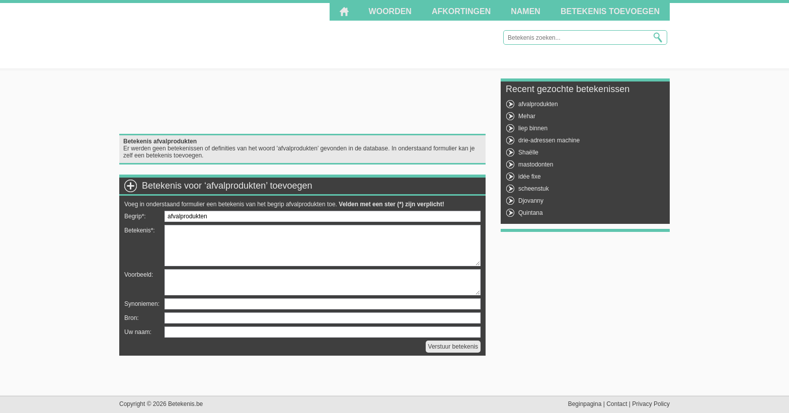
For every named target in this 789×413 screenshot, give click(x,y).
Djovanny (530, 200)
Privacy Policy (651, 403)
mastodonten (535, 164)
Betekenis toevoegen (610, 11)
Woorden (390, 11)
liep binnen (532, 128)
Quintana (530, 212)
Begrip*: (135, 216)
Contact (616, 403)
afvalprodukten (538, 104)
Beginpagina (585, 403)
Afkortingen (461, 11)
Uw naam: (137, 332)
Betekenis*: (139, 230)
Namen (525, 11)
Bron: (131, 317)
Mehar (526, 116)
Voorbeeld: (138, 274)
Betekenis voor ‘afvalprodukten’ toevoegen (227, 186)
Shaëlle (528, 152)
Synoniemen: (142, 303)
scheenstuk (533, 188)
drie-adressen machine (549, 140)
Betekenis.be (209, 35)
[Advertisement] (302, 101)
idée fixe (529, 176)
